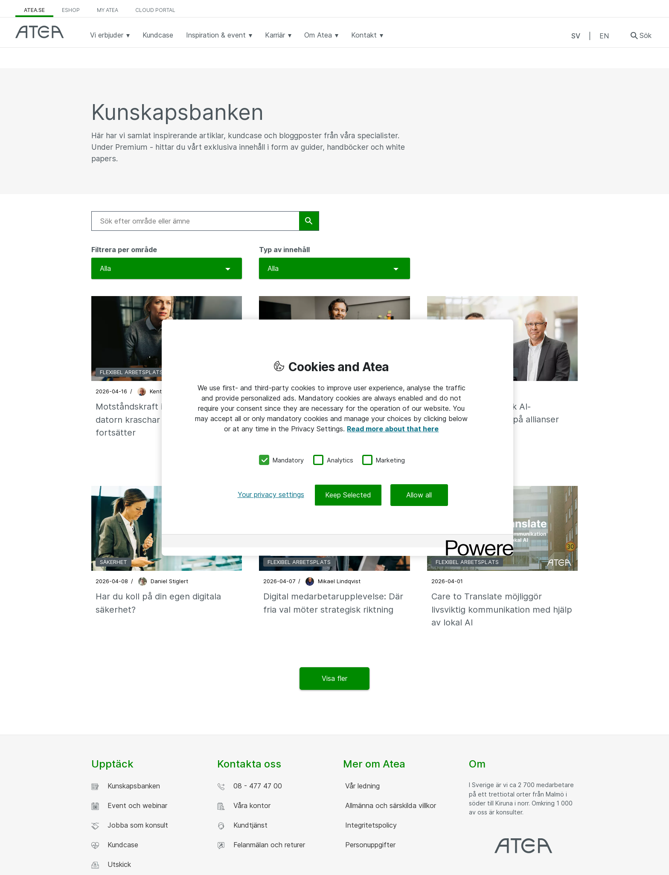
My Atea (107, 10)
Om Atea (321, 35)
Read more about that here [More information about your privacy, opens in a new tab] (393, 428)
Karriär (278, 35)
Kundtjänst (242, 825)
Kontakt (367, 35)
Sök (646, 35)
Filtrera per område (124, 249)
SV (575, 36)
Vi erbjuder (110, 35)
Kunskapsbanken (125, 786)
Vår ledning (361, 786)
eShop (71, 10)
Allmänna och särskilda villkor (389, 805)
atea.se (34, 10)
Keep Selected (348, 495)
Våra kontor (244, 805)
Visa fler (334, 678)
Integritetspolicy (370, 825)
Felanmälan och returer (261, 844)
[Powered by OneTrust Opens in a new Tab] (476, 542)
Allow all (419, 495)
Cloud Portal (155, 10)
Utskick (111, 864)
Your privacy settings (271, 494)
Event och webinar (129, 805)
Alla (105, 268)
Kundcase (158, 35)
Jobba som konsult (129, 825)
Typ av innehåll (284, 249)
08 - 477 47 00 (249, 786)
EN (604, 36)
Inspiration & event (219, 35)
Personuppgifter (369, 844)
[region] (337, 437)
